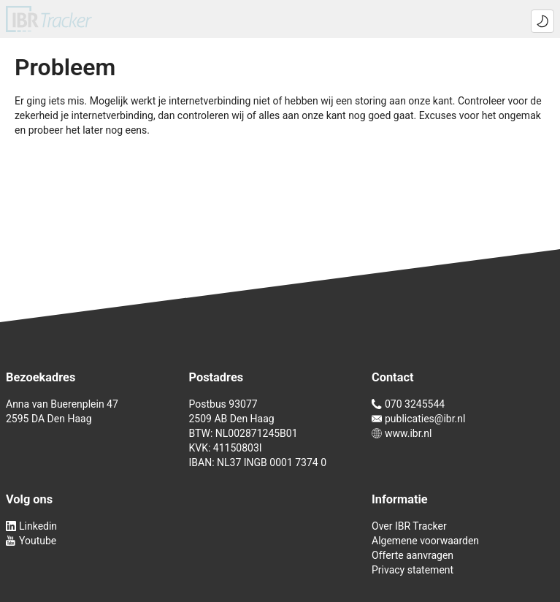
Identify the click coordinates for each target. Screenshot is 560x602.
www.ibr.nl (401, 433)
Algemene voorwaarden (425, 540)
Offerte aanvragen (412, 555)
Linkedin (31, 526)
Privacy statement (412, 570)
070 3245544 (408, 404)
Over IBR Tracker (409, 526)
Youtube (31, 540)
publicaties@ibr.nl (418, 418)
